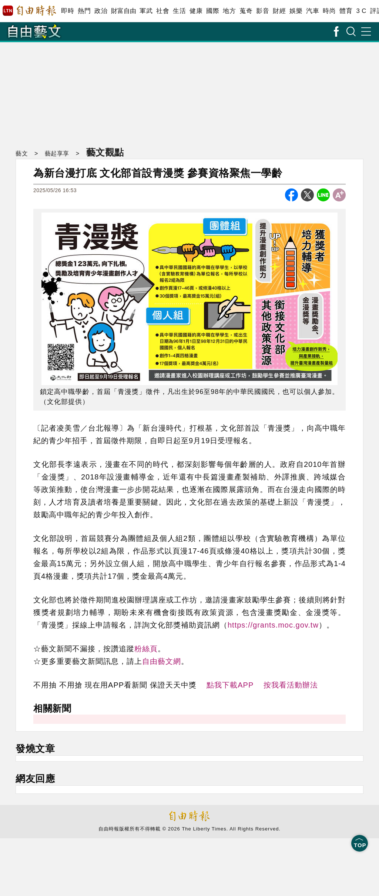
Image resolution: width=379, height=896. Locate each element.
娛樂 (295, 10)
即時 (67, 10)
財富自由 (123, 10)
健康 (196, 10)
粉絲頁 (146, 649)
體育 (345, 10)
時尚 (329, 10)
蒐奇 (245, 10)
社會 (162, 10)
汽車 (312, 10)
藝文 (22, 153)
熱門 (84, 10)
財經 (279, 10)
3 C (361, 10)
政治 (100, 10)
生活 (179, 10)
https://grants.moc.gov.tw (273, 625)
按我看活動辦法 (291, 685)
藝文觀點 (105, 152)
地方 (229, 10)
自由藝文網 (161, 661)
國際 (212, 10)
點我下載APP (230, 685)
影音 (262, 10)
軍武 (146, 10)
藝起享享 (57, 153)
